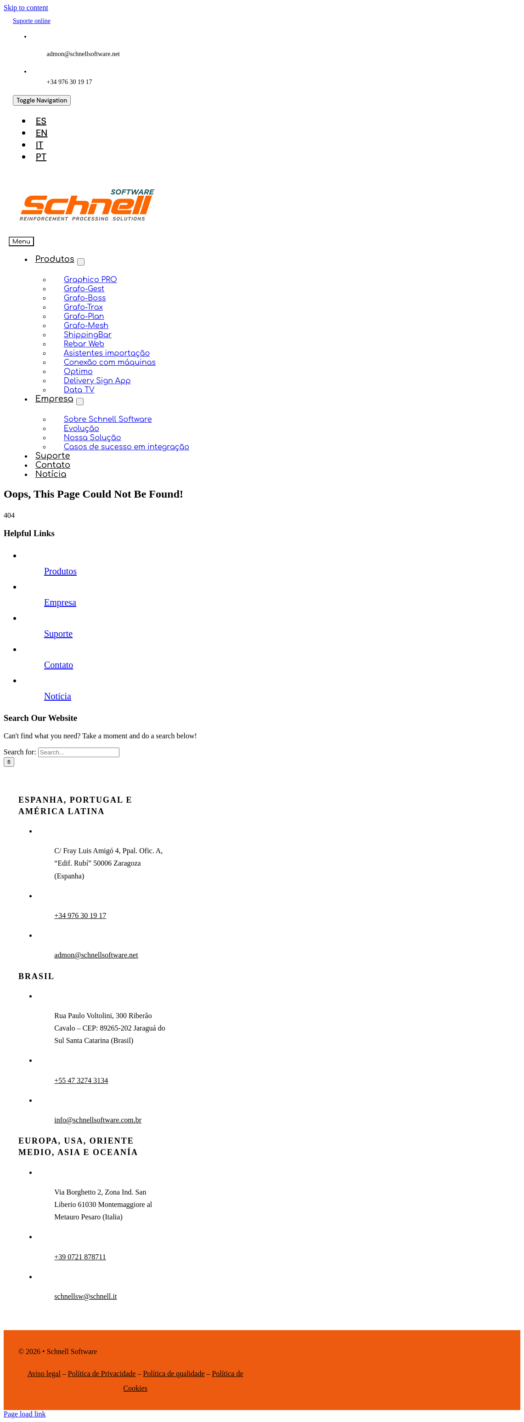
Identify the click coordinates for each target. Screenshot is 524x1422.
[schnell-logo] (87, 223)
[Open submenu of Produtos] (81, 262)
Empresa (60, 602)
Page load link (25, 1414)
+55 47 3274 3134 (81, 1080)
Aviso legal (44, 1373)
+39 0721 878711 (80, 1257)
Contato (58, 665)
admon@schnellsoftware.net (96, 955)
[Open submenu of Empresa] (80, 401)
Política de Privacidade (102, 1373)
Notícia (57, 696)
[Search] (9, 762)
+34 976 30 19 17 (80, 915)
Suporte (58, 634)
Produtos (60, 571)
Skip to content (26, 7)
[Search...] (78, 752)
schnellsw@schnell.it (85, 1296)
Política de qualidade (173, 1373)
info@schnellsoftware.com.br (97, 1120)
